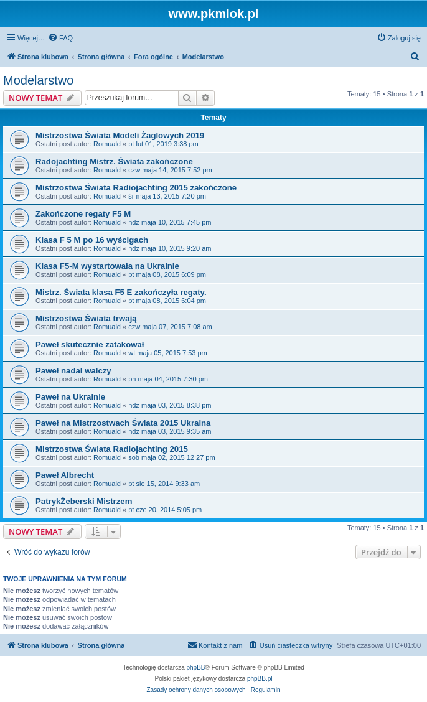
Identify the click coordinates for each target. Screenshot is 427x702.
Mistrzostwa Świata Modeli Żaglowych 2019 (119, 135)
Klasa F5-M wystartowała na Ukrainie (107, 266)
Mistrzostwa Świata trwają (86, 318)
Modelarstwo (38, 80)
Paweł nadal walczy (73, 370)
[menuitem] (60, 37)
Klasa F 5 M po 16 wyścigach (91, 240)
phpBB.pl (260, 678)
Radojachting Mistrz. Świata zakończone (114, 161)
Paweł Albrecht (64, 475)
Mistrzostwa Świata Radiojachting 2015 (111, 449)
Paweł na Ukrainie (70, 396)
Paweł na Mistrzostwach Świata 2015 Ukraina (122, 423)
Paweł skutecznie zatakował (89, 344)
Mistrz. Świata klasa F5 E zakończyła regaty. (121, 292)
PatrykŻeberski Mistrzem (83, 501)
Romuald (107, 143)
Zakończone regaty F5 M (83, 213)
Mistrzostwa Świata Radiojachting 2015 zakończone (136, 187)
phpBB (196, 667)
